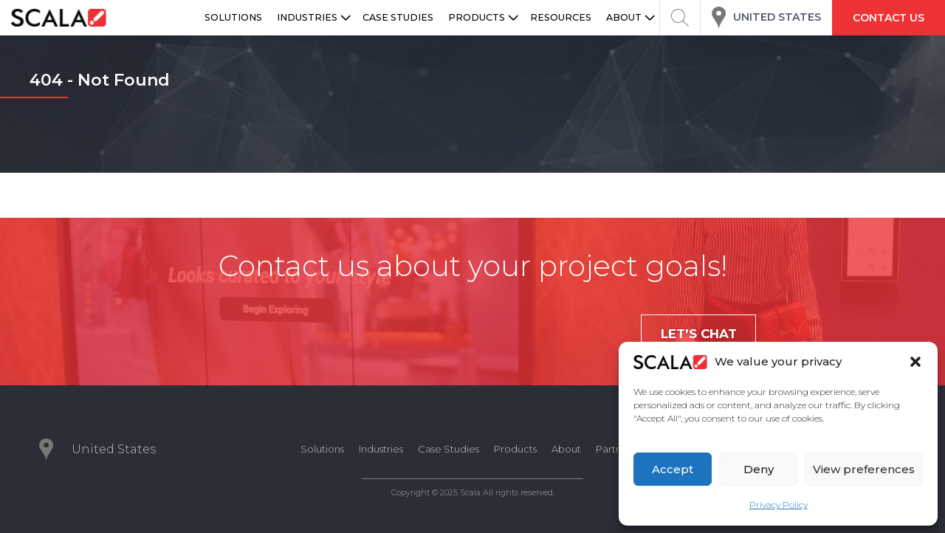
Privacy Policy (778, 504)
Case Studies (448, 449)
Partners (616, 449)
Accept (672, 469)
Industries (381, 449)
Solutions (322, 449)
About (566, 449)
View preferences (864, 469)
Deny (758, 469)
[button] (915, 361)
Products (515, 449)
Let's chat (699, 333)
